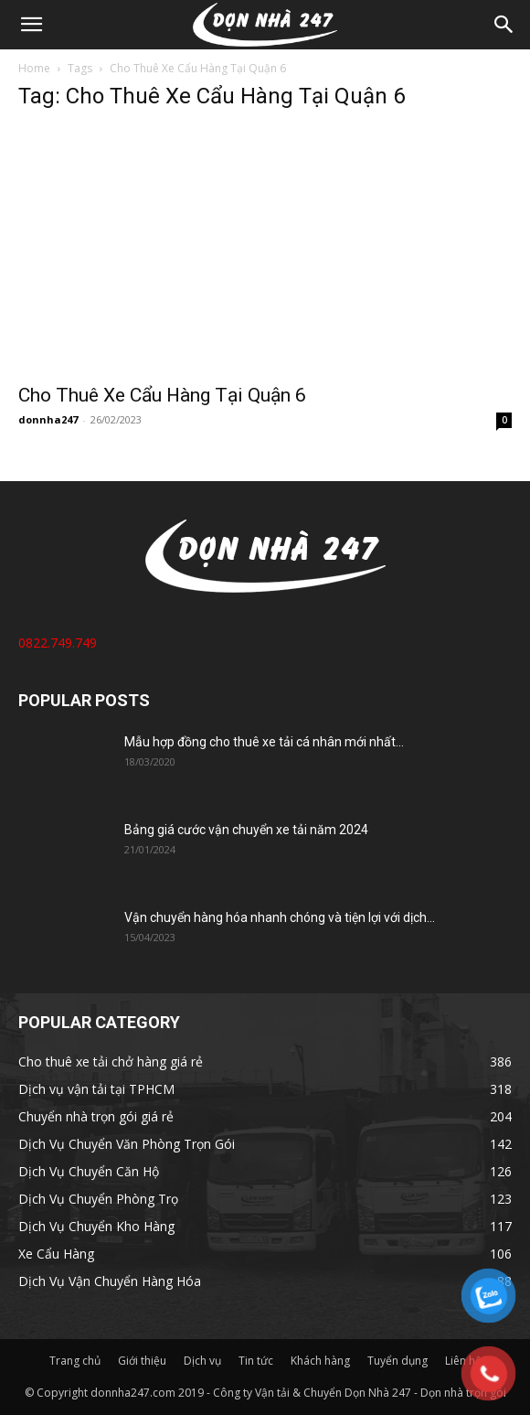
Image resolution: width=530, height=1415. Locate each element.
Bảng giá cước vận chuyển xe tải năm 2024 (246, 829)
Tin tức (255, 1360)
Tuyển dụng (397, 1360)
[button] (31, 24)
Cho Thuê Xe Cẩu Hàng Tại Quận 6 (162, 395)
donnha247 (48, 419)
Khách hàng (320, 1360)
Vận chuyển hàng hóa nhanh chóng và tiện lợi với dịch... (279, 917)
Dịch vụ (202, 1360)
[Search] (504, 24)
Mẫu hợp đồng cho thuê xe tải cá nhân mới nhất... (264, 741)
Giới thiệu (142, 1360)
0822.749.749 (57, 642)
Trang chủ (75, 1360)
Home (34, 68)
